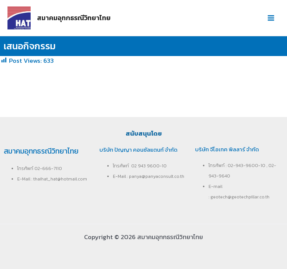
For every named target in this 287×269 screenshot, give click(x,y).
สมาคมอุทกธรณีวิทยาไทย (74, 18)
